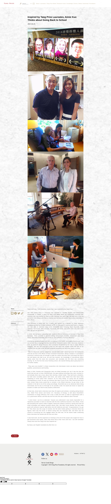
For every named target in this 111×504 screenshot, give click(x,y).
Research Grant (61, 3)
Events (76, 3)
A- (79, 304)
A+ (82, 304)
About (37, 3)
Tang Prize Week (51, 3)
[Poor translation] (5, 482)
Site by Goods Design (47, 462)
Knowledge (70, 3)
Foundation (92, 3)
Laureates (43, 3)
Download (85, 3)
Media (80, 3)
